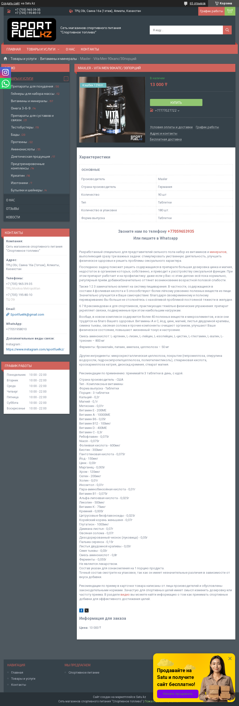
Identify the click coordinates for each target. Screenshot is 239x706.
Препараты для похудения (32, 86)
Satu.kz (141, 697)
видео (125, 594)
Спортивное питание (84, 672)
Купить (176, 103)
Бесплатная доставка (166, 139)
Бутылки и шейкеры (26, 190)
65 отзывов (198, 3)
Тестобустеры (22, 127)
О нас (70, 49)
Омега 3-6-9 (20, 108)
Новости (13, 217)
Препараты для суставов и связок (32, 117)
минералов (218, 252)
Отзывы (12, 209)
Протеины (19, 142)
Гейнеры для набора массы (32, 93)
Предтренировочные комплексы (28, 166)
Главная (14, 49)
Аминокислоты (23, 149)
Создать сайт (10, 3)
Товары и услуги (41, 49)
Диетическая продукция (30, 156)
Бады (15, 134)
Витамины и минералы (58, 59)
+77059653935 (181, 231)
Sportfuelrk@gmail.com (27, 314)
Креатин (18, 175)
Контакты (90, 49)
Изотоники (19, 183)
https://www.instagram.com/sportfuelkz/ (35, 349)
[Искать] (227, 30)
